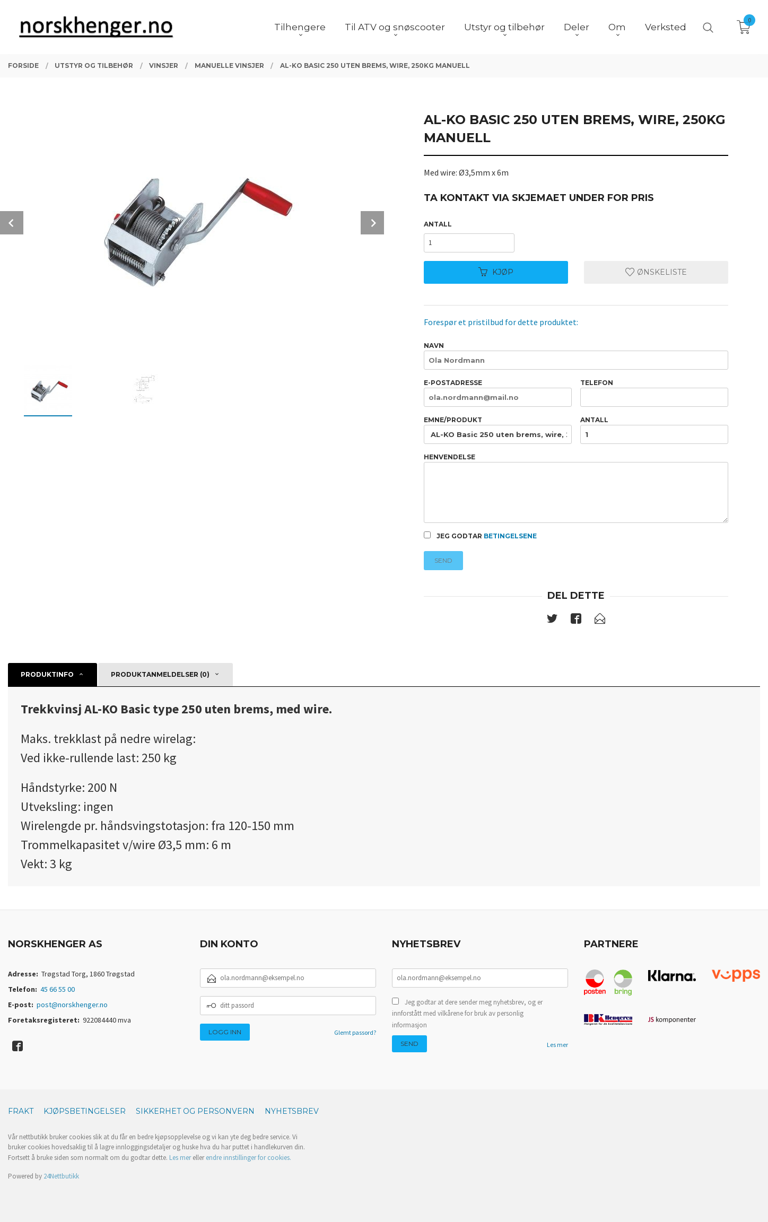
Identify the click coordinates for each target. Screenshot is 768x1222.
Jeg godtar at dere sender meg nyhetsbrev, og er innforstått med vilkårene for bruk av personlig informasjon (467, 1013)
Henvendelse (576, 488)
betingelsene (510, 536)
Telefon (654, 393)
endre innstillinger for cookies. (248, 1157)
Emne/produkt (498, 430)
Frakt (20, 1111)
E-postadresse (498, 393)
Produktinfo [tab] (47, 674)
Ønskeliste (656, 272)
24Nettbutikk (61, 1176)
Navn (576, 356)
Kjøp (495, 272)
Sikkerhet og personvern (195, 1111)
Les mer (557, 1045)
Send (443, 560)
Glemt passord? (355, 1032)
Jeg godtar (480, 535)
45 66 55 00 (57, 989)
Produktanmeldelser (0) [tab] (160, 674)
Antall (438, 224)
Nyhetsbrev (292, 1111)
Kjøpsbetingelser (84, 1111)
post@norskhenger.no (72, 1004)
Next (372, 222)
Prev (11, 222)
